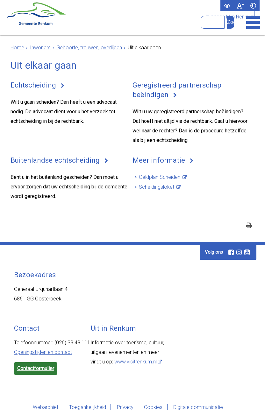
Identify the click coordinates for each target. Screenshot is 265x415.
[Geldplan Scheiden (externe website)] (163, 177)
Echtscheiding (34, 85)
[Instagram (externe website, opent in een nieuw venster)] (238, 252)
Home (17, 48)
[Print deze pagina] (249, 226)
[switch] (227, 5)
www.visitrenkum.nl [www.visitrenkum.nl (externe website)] (135, 362)
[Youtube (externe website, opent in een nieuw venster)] (246, 252)
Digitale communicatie (199, 407)
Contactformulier (35, 368)
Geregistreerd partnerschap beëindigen (177, 90)
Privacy (125, 407)
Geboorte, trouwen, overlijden (89, 48)
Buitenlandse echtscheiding (55, 160)
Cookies (153, 407)
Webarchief (45, 407)
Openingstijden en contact (43, 352)
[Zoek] (230, 22)
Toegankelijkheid (86, 407)
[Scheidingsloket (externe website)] (160, 187)
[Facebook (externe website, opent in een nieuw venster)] (230, 252)
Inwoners (40, 48)
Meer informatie (158, 160)
